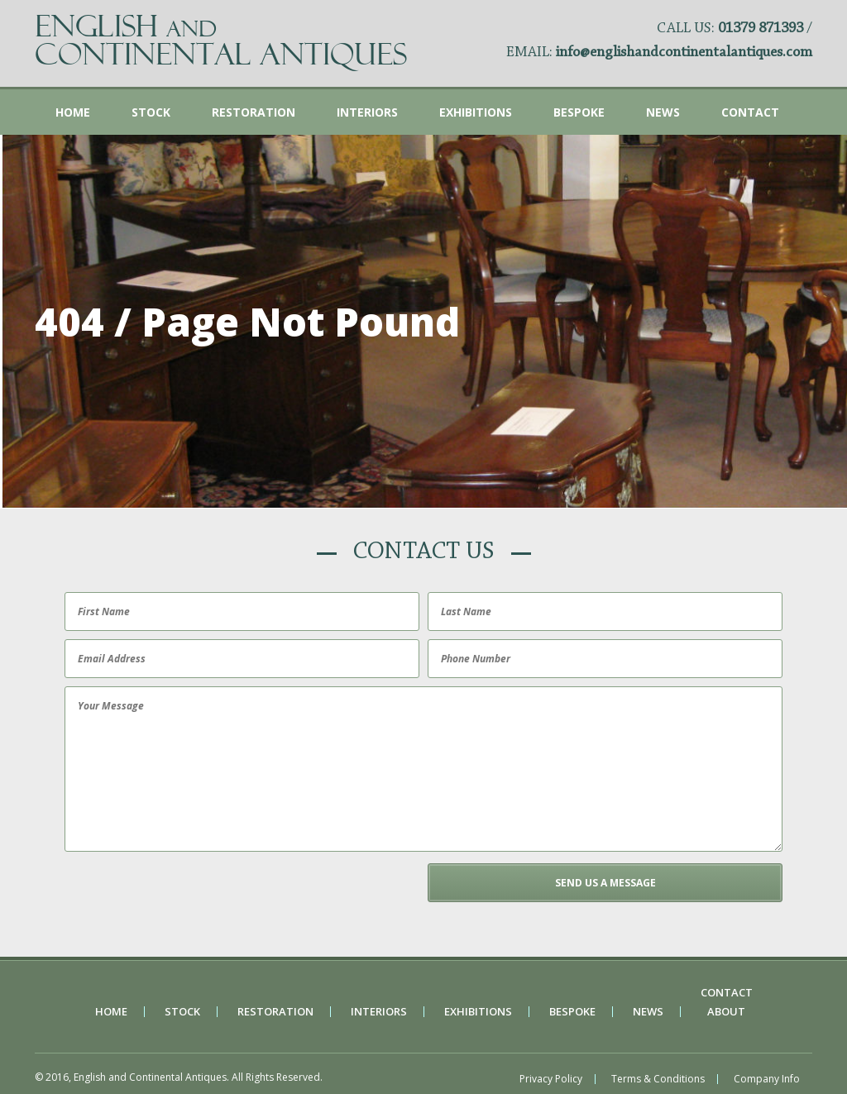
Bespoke (579, 112)
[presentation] (186, 895)
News (663, 112)
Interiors (367, 112)
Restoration (253, 112)
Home (72, 112)
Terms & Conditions (658, 1079)
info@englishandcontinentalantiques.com (684, 52)
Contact (750, 112)
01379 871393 (760, 28)
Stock (151, 112)
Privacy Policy (550, 1079)
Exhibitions (475, 112)
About (726, 1011)
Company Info (767, 1079)
